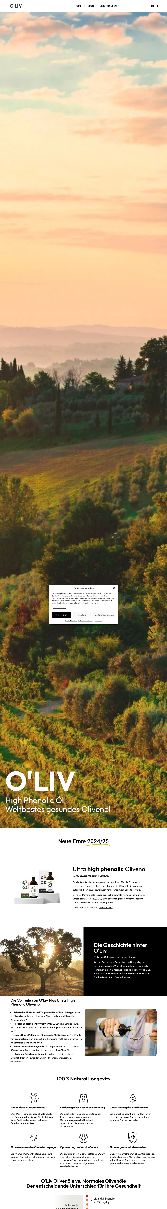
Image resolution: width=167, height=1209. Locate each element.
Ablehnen (82, 615)
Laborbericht (105, 907)
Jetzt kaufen (112, 6)
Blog (91, 5)
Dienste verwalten (59, 608)
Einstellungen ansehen (104, 615)
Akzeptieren (61, 615)
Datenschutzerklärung (86, 621)
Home (78, 5)
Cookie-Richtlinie (71, 621)
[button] (114, 588)
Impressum (98, 621)
